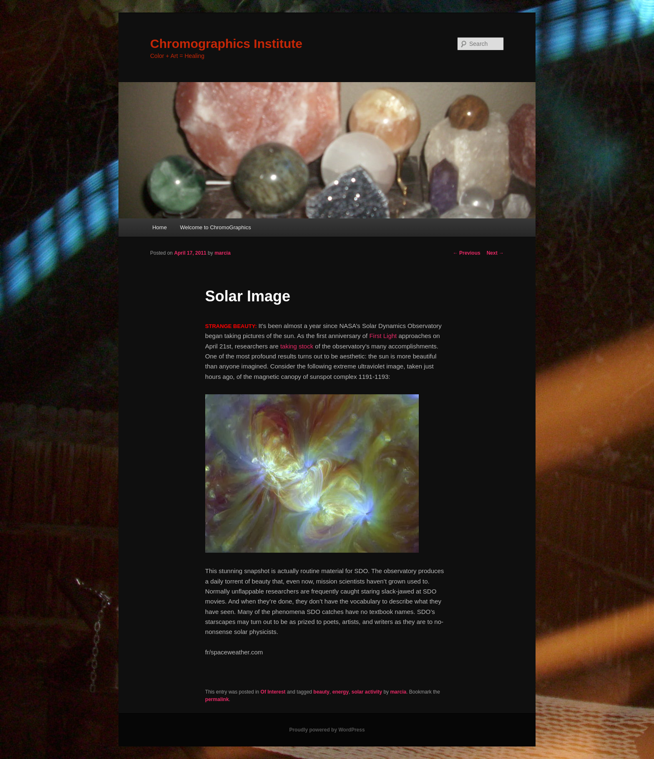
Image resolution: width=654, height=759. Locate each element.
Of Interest (273, 692)
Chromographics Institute (226, 43)
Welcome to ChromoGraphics (215, 227)
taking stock (296, 346)
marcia (222, 253)
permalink (217, 699)
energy (340, 692)
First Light (383, 335)
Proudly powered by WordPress (327, 730)
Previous (466, 253)
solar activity (367, 692)
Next (495, 253)
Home (159, 227)
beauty (321, 692)
